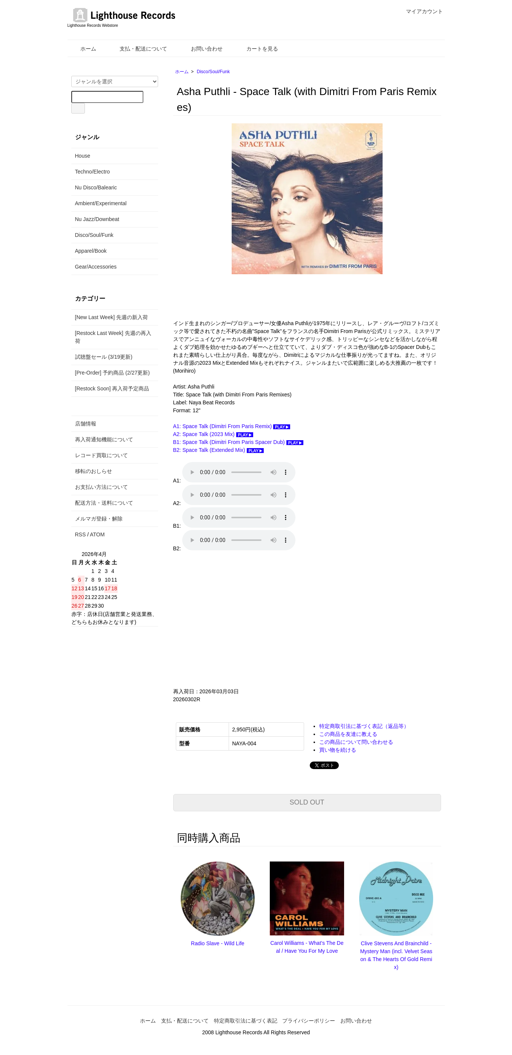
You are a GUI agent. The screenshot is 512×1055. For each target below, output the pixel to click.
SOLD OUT (306, 802)
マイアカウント (420, 11)
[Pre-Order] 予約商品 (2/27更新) (112, 373)
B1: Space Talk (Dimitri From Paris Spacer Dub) (238, 442)
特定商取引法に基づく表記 (245, 1021)
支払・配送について (138, 49)
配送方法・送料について (104, 503)
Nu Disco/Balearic (96, 187)
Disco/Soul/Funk (213, 71)
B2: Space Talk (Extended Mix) (218, 450)
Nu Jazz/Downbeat (97, 219)
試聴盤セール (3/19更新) (103, 357)
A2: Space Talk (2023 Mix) (213, 434)
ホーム (82, 49)
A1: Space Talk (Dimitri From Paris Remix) (232, 426)
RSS (80, 534)
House (82, 156)
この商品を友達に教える (348, 734)
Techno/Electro (92, 172)
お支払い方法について (101, 487)
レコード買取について (101, 455)
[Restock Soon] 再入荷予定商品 (112, 388)
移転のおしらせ (93, 471)
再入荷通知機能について (104, 439)
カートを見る (256, 49)
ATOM (97, 534)
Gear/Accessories (96, 267)
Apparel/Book (91, 251)
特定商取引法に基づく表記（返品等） (364, 726)
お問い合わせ (201, 49)
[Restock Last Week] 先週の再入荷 (113, 337)
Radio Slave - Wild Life (217, 943)
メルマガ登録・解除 (99, 519)
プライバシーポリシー (308, 1021)
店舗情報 (85, 424)
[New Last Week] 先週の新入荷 (111, 317)
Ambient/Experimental (101, 203)
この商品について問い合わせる (356, 742)
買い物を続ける (337, 750)
